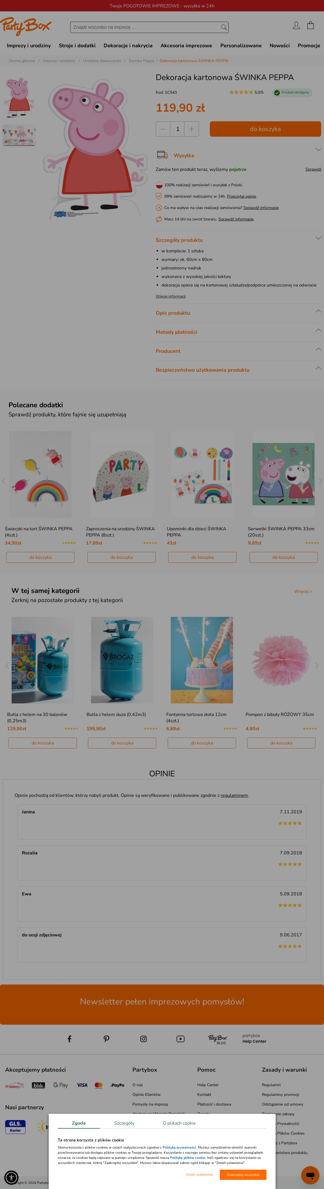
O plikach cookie (179, 1123)
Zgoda (79, 1123)
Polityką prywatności (179, 1147)
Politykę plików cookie (187, 1157)
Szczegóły (124, 1123)
